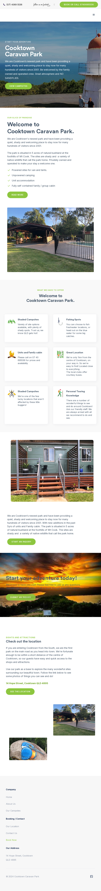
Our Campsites (13, 810)
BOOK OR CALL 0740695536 (79, 4)
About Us (11, 804)
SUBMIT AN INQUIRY (20, 599)
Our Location (12, 826)
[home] (13, 12)
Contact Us (11, 833)
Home (9, 797)
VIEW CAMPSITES (18, 86)
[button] (94, 15)
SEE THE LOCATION (20, 691)
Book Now (11, 840)
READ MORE (17, 195)
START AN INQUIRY (21, 542)
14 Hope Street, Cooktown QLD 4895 (19, 857)
